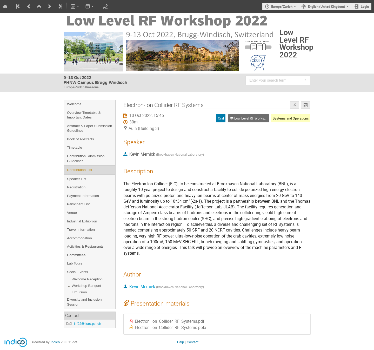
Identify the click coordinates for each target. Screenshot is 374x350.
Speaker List (76, 179)
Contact (192, 342)
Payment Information (83, 196)
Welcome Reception (87, 279)
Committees (76, 255)
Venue (72, 213)
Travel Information (81, 230)
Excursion (79, 292)
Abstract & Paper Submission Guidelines (89, 128)
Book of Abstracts (80, 139)
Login (365, 6)
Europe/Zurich (281, 6)
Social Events (77, 272)
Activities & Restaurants (85, 246)
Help (180, 342)
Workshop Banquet (86, 286)
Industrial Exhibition (82, 221)
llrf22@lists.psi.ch (87, 323)
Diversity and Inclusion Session (84, 302)
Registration (76, 187)
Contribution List (79, 170)
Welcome (74, 104)
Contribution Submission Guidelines (85, 158)
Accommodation (79, 238)
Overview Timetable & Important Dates (84, 115)
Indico (55, 342)
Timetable (74, 147)
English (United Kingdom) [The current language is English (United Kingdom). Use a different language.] (326, 6)
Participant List (78, 204)
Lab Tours (74, 263)
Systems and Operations (291, 118)
